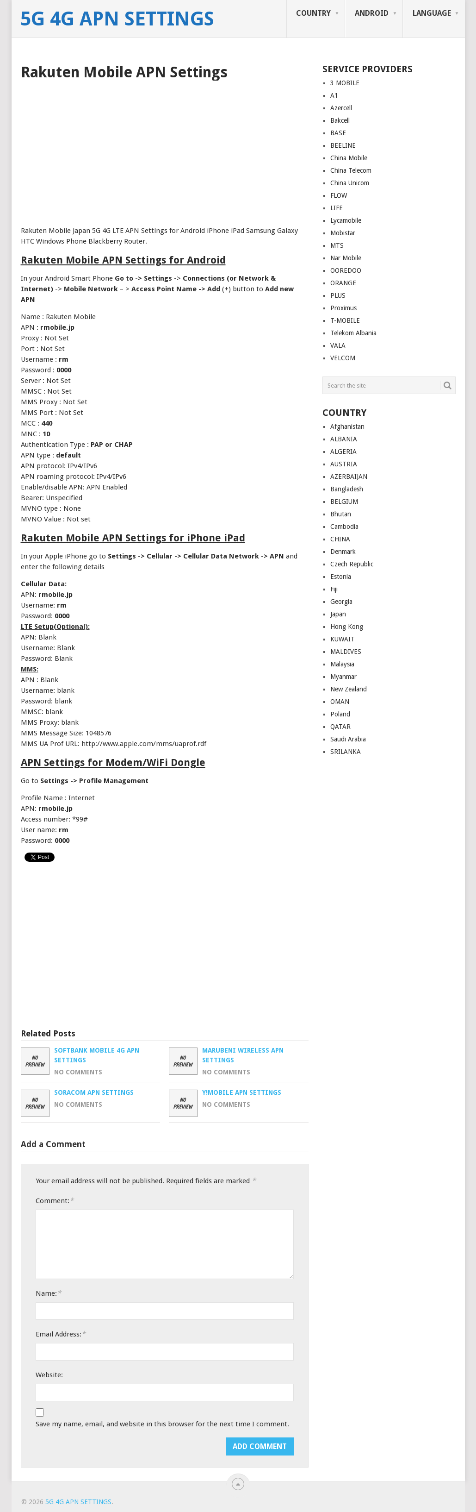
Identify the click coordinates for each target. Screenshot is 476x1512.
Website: (49, 1375)
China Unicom (349, 183)
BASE (338, 133)
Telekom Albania (353, 333)
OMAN (339, 701)
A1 (334, 95)
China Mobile (348, 158)
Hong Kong (346, 626)
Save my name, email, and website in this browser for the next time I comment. (162, 1424)
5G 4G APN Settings (117, 19)
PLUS (338, 295)
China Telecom (350, 170)
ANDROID (372, 13)
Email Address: (61, 1334)
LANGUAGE (432, 13)
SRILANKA (345, 751)
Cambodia (344, 526)
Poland (340, 714)
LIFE (336, 208)
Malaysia (342, 664)
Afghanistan (347, 426)
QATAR (340, 726)
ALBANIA (343, 439)
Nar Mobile (345, 258)
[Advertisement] (165, 150)
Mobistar (342, 233)
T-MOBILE (345, 320)
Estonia (340, 576)
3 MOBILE (344, 83)
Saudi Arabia (348, 739)
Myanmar (343, 676)
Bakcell (340, 120)
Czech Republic (351, 564)
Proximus (343, 308)
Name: (48, 1293)
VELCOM (342, 358)
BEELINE (343, 145)
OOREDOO (345, 270)
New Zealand (348, 689)
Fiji (334, 589)
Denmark (343, 551)
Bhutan (340, 514)
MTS (337, 245)
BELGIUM (344, 501)
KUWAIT (342, 639)
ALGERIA (343, 451)
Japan (338, 614)
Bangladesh (346, 489)
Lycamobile (345, 220)
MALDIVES (345, 651)
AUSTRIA (343, 464)
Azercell (341, 108)
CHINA (340, 539)
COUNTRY (313, 13)
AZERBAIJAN (348, 476)
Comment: (55, 1200)
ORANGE (343, 283)
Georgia (341, 601)
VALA (338, 345)
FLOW (338, 195)
